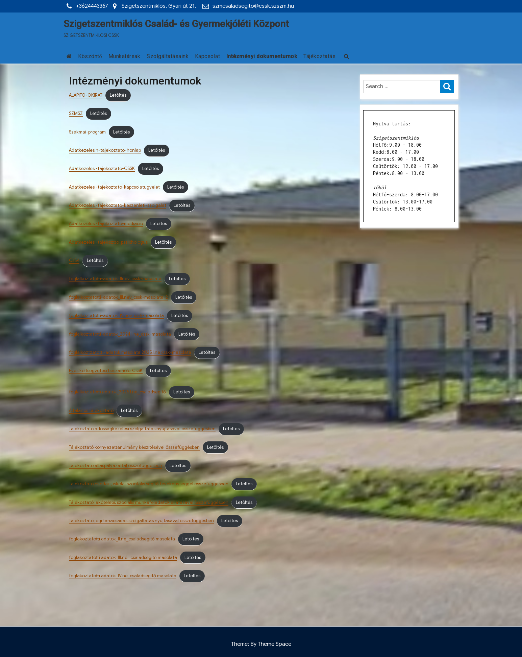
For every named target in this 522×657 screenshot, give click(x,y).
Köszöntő (90, 56)
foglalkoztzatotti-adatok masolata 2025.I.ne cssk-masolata (130, 352)
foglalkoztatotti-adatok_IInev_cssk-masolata (115, 279)
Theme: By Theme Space (261, 644)
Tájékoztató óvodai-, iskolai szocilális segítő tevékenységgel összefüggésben (148, 484)
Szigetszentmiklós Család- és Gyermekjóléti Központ (176, 23)
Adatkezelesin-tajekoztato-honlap (105, 150)
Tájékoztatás (319, 56)
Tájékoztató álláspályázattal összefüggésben (115, 465)
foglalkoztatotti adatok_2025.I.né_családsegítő (117, 392)
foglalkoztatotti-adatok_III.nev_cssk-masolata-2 (118, 297)
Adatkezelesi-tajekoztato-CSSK (102, 168)
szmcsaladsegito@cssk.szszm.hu (253, 6)
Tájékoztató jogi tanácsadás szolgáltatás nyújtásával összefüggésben (141, 521)
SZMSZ (76, 113)
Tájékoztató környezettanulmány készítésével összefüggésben (134, 447)
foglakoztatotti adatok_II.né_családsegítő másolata (122, 539)
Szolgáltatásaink (168, 56)
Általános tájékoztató (91, 410)
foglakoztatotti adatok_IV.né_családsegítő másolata (122, 576)
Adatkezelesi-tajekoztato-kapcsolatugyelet (114, 187)
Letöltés (118, 95)
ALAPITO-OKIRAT (85, 95)
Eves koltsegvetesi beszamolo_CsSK (106, 370)
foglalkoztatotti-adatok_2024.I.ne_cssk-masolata (120, 334)
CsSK (74, 260)
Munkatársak (124, 56)
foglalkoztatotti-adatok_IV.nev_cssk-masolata (116, 315)
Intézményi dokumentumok (261, 56)
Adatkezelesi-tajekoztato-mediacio (106, 223)
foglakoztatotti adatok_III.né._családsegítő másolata (123, 557)
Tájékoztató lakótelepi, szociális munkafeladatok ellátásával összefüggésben (148, 502)
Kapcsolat (207, 56)
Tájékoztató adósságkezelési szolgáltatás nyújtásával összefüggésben (142, 429)
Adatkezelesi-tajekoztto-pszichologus (108, 242)
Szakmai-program (87, 132)
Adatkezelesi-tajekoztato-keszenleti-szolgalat (117, 205)
